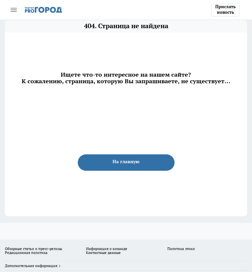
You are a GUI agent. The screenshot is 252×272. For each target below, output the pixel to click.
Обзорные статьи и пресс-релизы (33, 248)
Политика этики (181, 248)
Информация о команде (106, 248)
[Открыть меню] (14, 9)
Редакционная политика (26, 252)
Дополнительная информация (31, 265)
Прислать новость (225, 9)
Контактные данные (103, 252)
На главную (126, 162)
